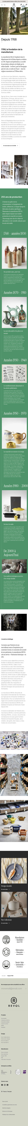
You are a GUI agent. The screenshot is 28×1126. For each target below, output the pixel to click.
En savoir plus (5, 889)
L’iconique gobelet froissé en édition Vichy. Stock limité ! (14, 1)
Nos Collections (6, 919)
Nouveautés (3, 1018)
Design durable (6, 886)
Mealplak (3, 1027)
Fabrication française (6, 1059)
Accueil (3, 975)
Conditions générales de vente (9, 1104)
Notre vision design (5, 1039)
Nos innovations (5, 1040)
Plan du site (5, 1101)
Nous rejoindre (4, 1054)
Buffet (2, 1025)
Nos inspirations (5, 1042)
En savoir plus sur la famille (10, 145)
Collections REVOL (5, 1020)
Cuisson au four (4, 1023)
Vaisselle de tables (5, 1022)
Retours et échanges (7, 1111)
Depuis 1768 (4, 1055)
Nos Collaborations (5, 1037)
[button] (23, 5)
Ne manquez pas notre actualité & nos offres (13, 987)
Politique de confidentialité (8, 1114)
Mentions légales (6, 1108)
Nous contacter (4, 1052)
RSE (2, 1057)
